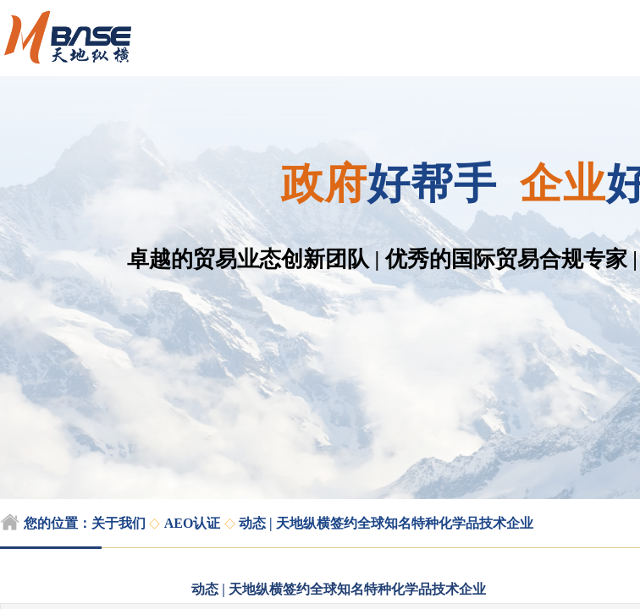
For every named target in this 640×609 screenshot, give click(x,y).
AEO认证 (192, 523)
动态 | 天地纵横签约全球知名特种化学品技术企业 (386, 523)
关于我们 (118, 523)
